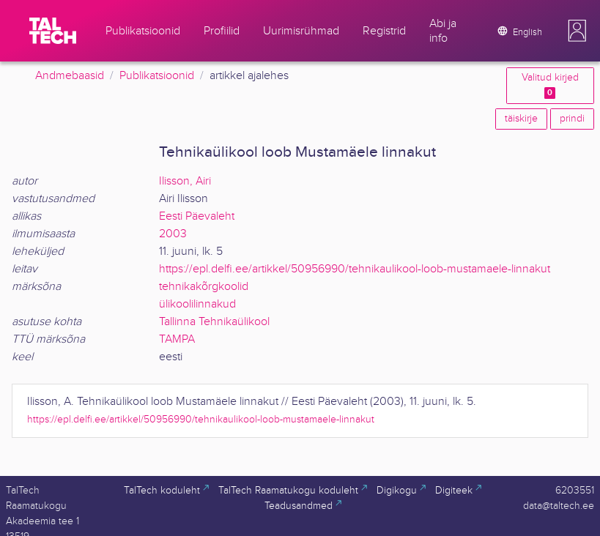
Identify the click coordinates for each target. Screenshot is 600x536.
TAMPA (177, 339)
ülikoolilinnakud (197, 304)
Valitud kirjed (550, 85)
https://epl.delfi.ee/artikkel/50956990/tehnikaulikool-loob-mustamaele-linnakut (354, 269)
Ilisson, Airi (185, 181)
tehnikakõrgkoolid (203, 287)
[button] (577, 31)
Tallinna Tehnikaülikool (214, 322)
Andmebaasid (69, 76)
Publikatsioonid (156, 76)
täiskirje (521, 118)
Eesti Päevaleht (196, 216)
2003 (173, 234)
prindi (572, 118)
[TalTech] (52, 31)
